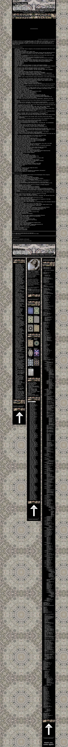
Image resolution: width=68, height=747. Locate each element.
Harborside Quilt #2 (19, 63)
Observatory (49, 428)
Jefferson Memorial (51, 419)
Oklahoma (47, 523)
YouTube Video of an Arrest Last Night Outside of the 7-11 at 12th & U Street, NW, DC (35, 87)
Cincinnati (49, 522)
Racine (48, 565)
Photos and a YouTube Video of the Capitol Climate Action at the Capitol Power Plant (34, 108)
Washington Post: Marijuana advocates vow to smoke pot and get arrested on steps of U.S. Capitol (19, 297)
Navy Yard (49, 427)
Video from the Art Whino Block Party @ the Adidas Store (31, 15)
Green (45, 343)
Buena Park (49, 370)
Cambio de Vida (18, 165)
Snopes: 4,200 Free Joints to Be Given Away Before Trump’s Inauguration (19, 318)
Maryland (46, 473)
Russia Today (47, 641)
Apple (45, 285)
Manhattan (51, 509)
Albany (48, 505)
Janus (46, 672)
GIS (44, 334)
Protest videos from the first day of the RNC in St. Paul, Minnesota (30, 139)
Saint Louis (49, 494)
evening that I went (29, 40)
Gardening (46, 332)
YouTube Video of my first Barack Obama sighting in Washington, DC (31, 126)
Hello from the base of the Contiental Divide (19, 396)
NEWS (38, 11)
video (16, 40)
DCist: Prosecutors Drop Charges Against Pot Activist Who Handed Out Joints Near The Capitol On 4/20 (20, 281)
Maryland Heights (50, 492)
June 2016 (32, 411)
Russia (48, 589)
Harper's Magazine (48, 626)
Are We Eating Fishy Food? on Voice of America (19, 358)
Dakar (50, 591)
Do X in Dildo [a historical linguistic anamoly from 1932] (28, 163)
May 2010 (32, 431)
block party (25, 233)
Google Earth (46, 338)
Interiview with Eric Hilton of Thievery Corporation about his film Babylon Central (34, 60)
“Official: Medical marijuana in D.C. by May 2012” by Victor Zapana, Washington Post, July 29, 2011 (19, 377)
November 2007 (33, 453)
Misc (45, 676)
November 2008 (33, 444)
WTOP (46, 659)
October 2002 (32, 498)
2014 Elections (46, 268)
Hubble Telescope (47, 350)
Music (35, 233)
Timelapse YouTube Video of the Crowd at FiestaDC (26, 82)
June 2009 (32, 439)
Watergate (49, 443)
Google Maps (46, 339)
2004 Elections (46, 267)
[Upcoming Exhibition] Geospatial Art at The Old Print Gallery (29, 178)
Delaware (46, 447)
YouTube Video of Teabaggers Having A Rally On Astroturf (28, 83)
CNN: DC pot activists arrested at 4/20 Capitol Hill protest (20, 289)
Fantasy (45, 325)
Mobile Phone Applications (49, 605)
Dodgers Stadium (50, 373)
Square (48, 684)
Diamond (48, 678)
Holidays (45, 348)
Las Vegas (49, 499)
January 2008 (32, 452)
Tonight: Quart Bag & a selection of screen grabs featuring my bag (30, 208)
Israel (48, 582)
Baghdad (50, 581)
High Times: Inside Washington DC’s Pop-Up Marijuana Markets (19, 268)
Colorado (46, 389)
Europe (48, 569)
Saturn (48, 540)
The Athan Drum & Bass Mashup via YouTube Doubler (27, 159)
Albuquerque (49, 503)
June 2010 (32, 430)
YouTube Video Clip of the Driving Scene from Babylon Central (29, 56)
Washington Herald (48, 654)
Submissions (46, 696)
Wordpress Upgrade (47, 715)
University (45, 702)
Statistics (45, 692)
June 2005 (32, 475)
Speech (45, 689)
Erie (47, 528)
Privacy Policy (42, 255)
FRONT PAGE (16, 11)
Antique (45, 282)
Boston (48, 480)
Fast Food (45, 327)
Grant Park (51, 460)
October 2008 (32, 445)
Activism (45, 273)
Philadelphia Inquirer (49, 640)
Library (45, 358)
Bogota (52, 596)
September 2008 (33, 446)
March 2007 (32, 459)
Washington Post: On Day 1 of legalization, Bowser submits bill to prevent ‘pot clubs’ (19, 340)
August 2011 (32, 420)
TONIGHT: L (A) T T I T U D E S (22, 217)
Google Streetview (47, 340)
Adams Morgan (50, 396)
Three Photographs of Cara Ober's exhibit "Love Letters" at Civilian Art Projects (33, 188)
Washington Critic (47, 706)
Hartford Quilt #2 (18, 311)
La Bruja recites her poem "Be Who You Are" (25, 141)
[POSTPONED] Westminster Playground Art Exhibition (27, 186)
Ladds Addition (50, 526)
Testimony (45, 697)
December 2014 (33, 414)
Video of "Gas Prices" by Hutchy (22, 146)
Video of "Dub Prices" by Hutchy (22, 137)
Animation (45, 281)
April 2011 (32, 423)
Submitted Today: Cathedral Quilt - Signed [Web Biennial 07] (29, 224)
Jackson (48, 487)
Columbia (48, 534)
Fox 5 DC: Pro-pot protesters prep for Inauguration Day (19, 309)
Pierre (48, 535)
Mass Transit (46, 603)
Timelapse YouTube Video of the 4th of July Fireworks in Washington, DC (32, 95)
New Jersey (47, 501)
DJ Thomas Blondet (29, 41)
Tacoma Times (47, 645)
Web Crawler (46, 713)
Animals (45, 280)
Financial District (51, 385)
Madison (48, 564)
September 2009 (33, 437)
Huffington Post (48, 628)
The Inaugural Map (32, 388)
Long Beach (51, 376)
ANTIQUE (31, 12)
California (47, 368)
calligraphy (46, 300)
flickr (45, 329)
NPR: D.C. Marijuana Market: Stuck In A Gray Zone (19, 284)
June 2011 (32, 421)
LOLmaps (30, 387)
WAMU (46, 650)
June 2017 (32, 407)
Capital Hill (49, 398)
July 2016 (32, 410)
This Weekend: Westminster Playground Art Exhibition (27, 187)
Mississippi (47, 486)
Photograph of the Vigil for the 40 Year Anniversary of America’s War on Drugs (20, 384)
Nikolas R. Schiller (22, 255)
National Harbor (50, 478)
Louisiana (47, 469)
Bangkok (48, 551)
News (45, 612)
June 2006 (32, 466)
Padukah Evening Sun (49, 636)
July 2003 (32, 491)
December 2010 (33, 426)
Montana (46, 495)
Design (45, 322)
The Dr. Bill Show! (19, 153)
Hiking (45, 346)
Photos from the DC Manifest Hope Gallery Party (26, 121)
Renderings (46, 669)
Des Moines (49, 465)
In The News (46, 351)
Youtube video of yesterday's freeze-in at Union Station (27, 164)
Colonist (29, 255)
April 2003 (32, 493)
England (50, 573)
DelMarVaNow (47, 622)
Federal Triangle (50, 407)
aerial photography (47, 278)
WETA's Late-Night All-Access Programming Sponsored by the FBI (30, 94)
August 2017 (32, 406)
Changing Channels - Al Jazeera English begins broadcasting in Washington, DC (33, 96)
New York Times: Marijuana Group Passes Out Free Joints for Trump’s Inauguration (20, 306)
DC (45, 395)
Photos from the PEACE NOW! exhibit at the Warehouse (27, 216)
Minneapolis (49, 485)
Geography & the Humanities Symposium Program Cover (28, 222)
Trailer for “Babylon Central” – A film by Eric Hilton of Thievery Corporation (32, 61)
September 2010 (33, 428)
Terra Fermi (31, 385)
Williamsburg (53, 508)
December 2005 (33, 470)
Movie (45, 606)
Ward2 (48, 435)
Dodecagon (49, 679)
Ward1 (48, 434)
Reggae (37, 233)
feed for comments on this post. (21, 239)
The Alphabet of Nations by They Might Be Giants (26, 167)
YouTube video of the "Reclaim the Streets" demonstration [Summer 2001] (32, 129)
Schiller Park (49, 461)
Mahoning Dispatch (48, 630)
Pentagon (48, 559)
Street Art (45, 695)
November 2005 (33, 471)
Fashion (45, 326)
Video (45, 704)
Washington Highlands (49, 442)
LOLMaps (45, 602)
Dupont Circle (49, 405)
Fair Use (46, 255)
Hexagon (48, 680)
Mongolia (48, 585)
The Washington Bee (49, 647)
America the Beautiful (19, 393)
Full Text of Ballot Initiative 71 (19, 353)
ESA (44, 324)
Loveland (48, 393)
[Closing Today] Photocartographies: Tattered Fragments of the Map (30, 193)
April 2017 (32, 408)
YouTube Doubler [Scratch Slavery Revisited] (25, 161)
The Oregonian (47, 646)
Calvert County (50, 476)
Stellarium (45, 693)
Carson (50, 371)
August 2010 (32, 429)
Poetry (45, 665)
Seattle (48, 561)
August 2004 (32, 482)
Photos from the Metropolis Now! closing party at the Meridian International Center (34, 189)
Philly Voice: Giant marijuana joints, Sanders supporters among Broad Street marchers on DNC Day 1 (20, 329)
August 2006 (32, 464)
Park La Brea (51, 377)
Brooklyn (50, 507)
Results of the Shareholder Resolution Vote (20, 352)
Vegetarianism (46, 703)
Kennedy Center (50, 414)
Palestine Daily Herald (49, 637)
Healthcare (46, 345)
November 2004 (33, 480)
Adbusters (45, 277)
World (46, 566)
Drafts (46, 310)
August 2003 (32, 490)
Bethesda (48, 475)
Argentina (51, 592)
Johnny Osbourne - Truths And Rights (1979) (25, 92)
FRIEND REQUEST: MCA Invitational (23, 185)
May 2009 (32, 440)
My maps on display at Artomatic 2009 (23, 198)
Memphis (48, 543)
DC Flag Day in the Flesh (20, 50)
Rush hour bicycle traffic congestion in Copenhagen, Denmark (29, 160)
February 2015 (32, 412)
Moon (48, 539)
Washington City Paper (49, 651)
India (48, 580)
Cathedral (49, 399)
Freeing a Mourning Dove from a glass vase (25, 51)
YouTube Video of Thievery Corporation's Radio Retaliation (28, 132)
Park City (48, 553)
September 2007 (33, 455)
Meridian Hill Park (50, 425)
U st (47, 433)
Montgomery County (51, 477)
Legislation (47, 317)
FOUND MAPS (46, 11)
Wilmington (49, 448)
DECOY (14, 43)
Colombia (51, 595)
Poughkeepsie (49, 516)
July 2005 (32, 474)
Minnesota (47, 484)
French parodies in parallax (21, 169)
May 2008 (32, 449)
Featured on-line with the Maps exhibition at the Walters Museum (30, 215)
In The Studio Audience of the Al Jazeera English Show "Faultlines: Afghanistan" (33, 73)
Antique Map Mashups (33, 386)
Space (46, 536)
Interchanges (51, 374)
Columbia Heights (50, 402)
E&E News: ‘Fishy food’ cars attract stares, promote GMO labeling (20, 360)
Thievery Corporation (19, 42)
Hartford (48, 394)
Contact (52, 255)
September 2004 (33, 481)
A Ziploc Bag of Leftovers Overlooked (23, 206)
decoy (28, 233)
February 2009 (32, 442)
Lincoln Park (49, 415)
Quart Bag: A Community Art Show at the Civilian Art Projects (29, 147)
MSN (44, 608)
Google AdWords (47, 337)
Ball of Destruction (32, 390)
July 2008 (32, 447)
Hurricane (47, 708)
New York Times (48, 633)
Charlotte (48, 518)
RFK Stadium (49, 430)
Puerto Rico (47, 530)
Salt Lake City (49, 554)
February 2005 (32, 478)
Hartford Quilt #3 (18, 310)
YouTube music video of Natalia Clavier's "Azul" (26, 110)
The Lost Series (32, 384)
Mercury (48, 538)
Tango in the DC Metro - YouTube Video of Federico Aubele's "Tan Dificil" (32, 131)
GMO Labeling (46, 335)
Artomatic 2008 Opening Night (22, 212)
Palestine (48, 587)
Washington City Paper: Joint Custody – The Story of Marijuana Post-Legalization (20, 277)
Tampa (48, 453)
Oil (44, 661)
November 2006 (33, 462)
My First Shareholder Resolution (19, 355)
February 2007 (32, 460)
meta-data (45, 604)
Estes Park (49, 391)
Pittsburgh (49, 529)
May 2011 (32, 422)
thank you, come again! (49, 743)
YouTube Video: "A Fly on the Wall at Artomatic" (26, 97)
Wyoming (46, 600)
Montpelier (49, 555)
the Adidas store (38, 40)
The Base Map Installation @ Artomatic (24, 158)
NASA (45, 611)
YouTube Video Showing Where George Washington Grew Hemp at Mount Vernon (33, 59)
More (48, 681)
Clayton (48, 490)
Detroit (48, 483)
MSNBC (46, 631)
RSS (49, 255)
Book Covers (46, 297)
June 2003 (32, 492)
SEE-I (27, 42)
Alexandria (49, 557)
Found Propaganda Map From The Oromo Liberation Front (28, 71)
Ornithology (46, 662)
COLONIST (41, 11)
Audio (45, 290)
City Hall (48, 401)
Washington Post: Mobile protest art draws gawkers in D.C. (19, 363)
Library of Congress (47, 359)
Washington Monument (51, 424)
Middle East (49, 584)
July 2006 (32, 465)
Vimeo (45, 705)
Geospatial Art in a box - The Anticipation (24, 200)
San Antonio (49, 549)
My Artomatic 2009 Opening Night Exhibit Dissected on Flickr (29, 197)
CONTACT (43, 12)
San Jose (48, 388)
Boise (48, 458)
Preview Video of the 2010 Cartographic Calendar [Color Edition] (30, 68)
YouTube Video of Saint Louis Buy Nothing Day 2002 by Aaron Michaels (31, 128)
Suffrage (46, 320)
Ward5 (48, 437)
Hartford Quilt (18, 312)
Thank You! (17, 226)
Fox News (47, 625)
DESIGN (35, 12)
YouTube (45, 717)
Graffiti (45, 342)
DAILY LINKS (46, 314)
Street (45, 694)
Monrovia (48, 586)
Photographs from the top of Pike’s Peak (19, 394)
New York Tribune (48, 634)
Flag (44, 328)
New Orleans (49, 471)
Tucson (48, 366)
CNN (45, 620)
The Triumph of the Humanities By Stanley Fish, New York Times (19, 392)
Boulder (48, 390)
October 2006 (32, 463)
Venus (48, 541)
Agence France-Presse (49, 614)
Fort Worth (49, 548)
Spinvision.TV (18, 166)
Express (48, 657)
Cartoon (45, 303)
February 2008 (32, 451)
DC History (46, 315)
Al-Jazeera (47, 615)
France (50, 574)
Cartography (46, 302)
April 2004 (32, 485)
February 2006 (32, 469)
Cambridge (49, 481)
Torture (45, 699)
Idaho (46, 457)
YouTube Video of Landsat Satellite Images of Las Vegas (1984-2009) (30, 107)
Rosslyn (48, 560)
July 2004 (32, 483)
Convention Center (50, 403)
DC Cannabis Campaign (49, 270)
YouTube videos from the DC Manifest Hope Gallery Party (28, 120)
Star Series (47, 685)
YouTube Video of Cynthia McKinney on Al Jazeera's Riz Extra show (30, 135)
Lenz (45, 673)
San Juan (48, 531)
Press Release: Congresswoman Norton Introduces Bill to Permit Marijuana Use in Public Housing (20, 265)
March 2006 (32, 468)
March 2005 (32, 477)
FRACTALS (52, 11)
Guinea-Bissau (49, 579)
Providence (49, 532)
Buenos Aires (52, 594)
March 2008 (32, 450)
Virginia (46, 556)
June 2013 (32, 418)
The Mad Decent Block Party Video (23, 142)
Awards (45, 291)
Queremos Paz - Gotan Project (22, 168)
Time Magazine (48, 648)
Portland (48, 525)
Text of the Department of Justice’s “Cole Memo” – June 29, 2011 (20, 371)
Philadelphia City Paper (49, 638)
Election (45, 323)
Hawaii (46, 455)
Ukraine (48, 598)
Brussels (48, 567)
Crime (45, 312)
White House (49, 444)
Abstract (46, 671)
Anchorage (49, 364)
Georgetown (46, 40)
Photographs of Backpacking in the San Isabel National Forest (20, 398)
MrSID (45, 607)
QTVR (45, 668)
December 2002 (33, 496)
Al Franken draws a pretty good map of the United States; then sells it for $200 (33, 143)
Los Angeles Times (48, 629)
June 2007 (32, 457)
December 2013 (33, 416)
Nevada (46, 498)
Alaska (46, 363)
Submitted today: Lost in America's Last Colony (26, 219)
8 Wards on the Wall (19, 227)
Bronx (50, 506)
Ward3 (48, 436)
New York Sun (47, 632)
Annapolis (49, 474)
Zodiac (45, 718)
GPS (44, 341)
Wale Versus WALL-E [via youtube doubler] (24, 152)
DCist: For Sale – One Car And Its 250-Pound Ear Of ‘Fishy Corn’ (19, 286)
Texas (46, 544)
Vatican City (49, 599)
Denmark (50, 571)
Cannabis (46, 275)
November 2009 (33, 435)
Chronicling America (48, 306)
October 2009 (32, 436)
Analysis (45, 279)
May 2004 (32, 484)
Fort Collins (49, 392)
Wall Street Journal (48, 649)
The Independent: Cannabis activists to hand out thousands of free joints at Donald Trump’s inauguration (19, 322)
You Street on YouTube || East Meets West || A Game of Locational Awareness (33, 145)
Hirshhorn (51, 417)
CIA (47, 558)
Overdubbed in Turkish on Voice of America (19, 356)
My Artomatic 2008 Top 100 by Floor (23, 210)
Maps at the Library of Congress (34, 392)
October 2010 (32, 427)
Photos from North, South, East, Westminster (25, 225)
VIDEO (39, 12)
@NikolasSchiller (48, 260)
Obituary (45, 660)
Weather (45, 707)
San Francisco (49, 383)
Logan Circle (49, 416)
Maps (46, 318)
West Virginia (47, 562)
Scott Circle (49, 431)
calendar (45, 299)
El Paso (48, 547)
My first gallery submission (21, 229)
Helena (48, 496)
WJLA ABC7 (47, 658)
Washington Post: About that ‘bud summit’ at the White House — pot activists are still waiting (19, 333)
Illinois (46, 459)
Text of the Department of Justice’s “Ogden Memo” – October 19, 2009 (20, 373)
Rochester (49, 517)
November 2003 (33, 488)
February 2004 (32, 486)
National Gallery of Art (51, 422)
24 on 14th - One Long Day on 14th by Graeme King (27, 211)
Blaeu (45, 296)
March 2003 (32, 494)
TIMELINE (34, 11)
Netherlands (51, 576)
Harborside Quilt (18, 64)
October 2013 (32, 417)
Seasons (45, 687)
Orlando (48, 451)
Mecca (48, 583)
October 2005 (32, 472)
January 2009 (32, 443)
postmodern (46, 666)
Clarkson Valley (50, 489)
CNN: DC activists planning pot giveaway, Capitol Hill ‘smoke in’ (20, 300)
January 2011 (32, 425)
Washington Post (48, 656)
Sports (45, 690)
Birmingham (49, 362)
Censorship (46, 304)
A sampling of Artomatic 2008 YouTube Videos (25, 156)
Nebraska (46, 497)
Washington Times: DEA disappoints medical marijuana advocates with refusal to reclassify (20, 326)
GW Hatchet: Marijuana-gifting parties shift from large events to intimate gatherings (20, 271)
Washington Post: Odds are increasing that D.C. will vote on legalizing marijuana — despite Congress (20, 349)
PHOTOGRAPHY (26, 12)
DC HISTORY (29, 11)
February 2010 (32, 433)
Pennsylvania (47, 527)
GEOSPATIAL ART (23, 11)
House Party (46, 349)
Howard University (50, 413)
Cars (44, 301)
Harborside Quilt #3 (19, 62)
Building (45, 298)
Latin (44, 355)
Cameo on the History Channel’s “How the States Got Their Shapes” (19, 389)
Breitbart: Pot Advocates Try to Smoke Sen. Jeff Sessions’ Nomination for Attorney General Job (19, 315)
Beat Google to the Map (48, 293)
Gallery (45, 331)
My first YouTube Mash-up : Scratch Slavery (25, 171)
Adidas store (17, 233)
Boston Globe (47, 618)
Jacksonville (49, 449)
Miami (48, 450)
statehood (45, 691)
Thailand (46, 550)
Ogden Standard (48, 635)
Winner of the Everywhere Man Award (33, 395)
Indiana (46, 462)
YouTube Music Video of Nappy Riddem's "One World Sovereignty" (30, 72)
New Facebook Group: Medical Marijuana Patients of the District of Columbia (32, 67)
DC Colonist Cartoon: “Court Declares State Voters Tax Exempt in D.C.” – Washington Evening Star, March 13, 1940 (20, 367)
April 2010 (32, 432)
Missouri (46, 488)
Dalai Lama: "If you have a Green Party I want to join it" (28, 151)
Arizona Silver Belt (48, 617)
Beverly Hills (49, 369)
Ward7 (48, 439)
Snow (46, 711)
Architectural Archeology (48, 286)
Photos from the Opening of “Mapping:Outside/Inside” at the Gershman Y (32, 181)
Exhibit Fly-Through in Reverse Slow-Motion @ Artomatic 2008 (29, 157)
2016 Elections (46, 272)
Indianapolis (49, 463)
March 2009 (32, 441)
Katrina (48, 710)
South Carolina (48, 533)
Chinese (45, 305)
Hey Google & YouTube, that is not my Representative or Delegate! (30, 113)
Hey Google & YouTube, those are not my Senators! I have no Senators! (31, 112)
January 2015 (32, 413)
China (48, 568)
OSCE (45, 663)
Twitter (45, 701)
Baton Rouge (49, 470)
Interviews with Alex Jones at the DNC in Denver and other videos (30, 138)
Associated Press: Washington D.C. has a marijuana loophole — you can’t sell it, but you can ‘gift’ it (19, 274)
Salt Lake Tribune (48, 643)
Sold (44, 688)
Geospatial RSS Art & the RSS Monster (24, 148)
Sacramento (49, 382)
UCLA (50, 379)
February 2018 (32, 404)
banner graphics (47, 292)
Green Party (46, 344)
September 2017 (33, 405)
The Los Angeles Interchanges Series (32, 383)
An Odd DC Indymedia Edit (21, 130)
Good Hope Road (50, 410)
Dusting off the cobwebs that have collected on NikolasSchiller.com (19, 343)
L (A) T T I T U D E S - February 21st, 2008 (25, 218)
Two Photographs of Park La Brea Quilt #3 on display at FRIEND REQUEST (32, 184)
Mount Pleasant (50, 426)
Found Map (46, 330)
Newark (48, 502)
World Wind (46, 716)
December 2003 (33, 487)
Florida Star (47, 624)
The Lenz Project (32, 391)
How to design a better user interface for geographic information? (30, 170)
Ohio (45, 521)
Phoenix (48, 365)
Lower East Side (52, 513)
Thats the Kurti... (18, 214)
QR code (45, 667)
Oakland (48, 380)
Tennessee (47, 542)
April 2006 (32, 467)
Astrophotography (47, 289)
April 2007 (32, 458)
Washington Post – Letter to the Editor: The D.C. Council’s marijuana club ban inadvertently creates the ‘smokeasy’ (19, 337)
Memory (46, 675)
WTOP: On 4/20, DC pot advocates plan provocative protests (20, 294)
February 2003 (32, 495)
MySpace (45, 610)
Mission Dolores (50, 387)
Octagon (48, 682)
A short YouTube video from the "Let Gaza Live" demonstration (29, 125)
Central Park (52, 511)
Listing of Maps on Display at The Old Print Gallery (27, 177)
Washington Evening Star (50, 652)
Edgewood (49, 406)
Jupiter (48, 537)
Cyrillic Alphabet (47, 313)
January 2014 (32, 415)
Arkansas (46, 367)
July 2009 (32, 438)
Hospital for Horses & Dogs (21, 228)
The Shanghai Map (32, 389)
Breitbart (46, 619)
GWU (48, 412)
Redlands (48, 381)
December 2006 (33, 461)
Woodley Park (49, 445)
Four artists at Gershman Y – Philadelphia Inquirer (26, 179)
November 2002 (33, 497)
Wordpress (46, 714)
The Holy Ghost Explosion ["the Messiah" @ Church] (27, 144)
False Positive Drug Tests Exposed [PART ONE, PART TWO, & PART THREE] (32, 106)
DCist (46, 621)
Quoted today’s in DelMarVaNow (19, 346)
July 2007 (32, 456)
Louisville (49, 468)
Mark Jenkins (47, 42)
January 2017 (32, 409)
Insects (45, 352)
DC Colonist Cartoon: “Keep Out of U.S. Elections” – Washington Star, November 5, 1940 (19, 380)
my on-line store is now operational (23, 223)
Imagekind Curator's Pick (20, 221)
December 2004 (33, 479)
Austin (48, 545)
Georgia (46, 454)
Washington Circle (50, 440)
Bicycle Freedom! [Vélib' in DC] (22, 154)
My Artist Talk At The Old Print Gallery (24, 176)
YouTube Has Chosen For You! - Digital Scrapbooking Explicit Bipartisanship (32, 150)
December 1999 (33, 499)
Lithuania (51, 575)
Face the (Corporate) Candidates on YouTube (25, 155)
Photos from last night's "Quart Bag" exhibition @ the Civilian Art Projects (32, 207)
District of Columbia (36, 255)
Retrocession (47, 319)
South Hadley (49, 482)
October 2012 (32, 419)
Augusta (48, 472)
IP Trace (45, 354)
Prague (48, 588)
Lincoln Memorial (50, 420)
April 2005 (32, 476)
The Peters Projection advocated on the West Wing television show (30, 109)
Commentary (46, 308)
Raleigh (48, 519)
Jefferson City (49, 491)
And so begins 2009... (20, 127)
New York (46, 504)
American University (49, 397)
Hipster (45, 347)
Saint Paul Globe (48, 642)
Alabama (46, 361)
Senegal (48, 590)
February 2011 (32, 424)
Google (45, 336)
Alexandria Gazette (48, 616)
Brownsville (49, 546)
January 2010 (32, 434)
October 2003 (32, 489)
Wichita (48, 466)
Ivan (47, 709)
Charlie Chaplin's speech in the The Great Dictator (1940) (28, 91)
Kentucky (46, 467)
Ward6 (48, 438)
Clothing (45, 307)
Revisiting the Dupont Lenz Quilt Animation (25, 93)
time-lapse (46, 698)
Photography (46, 664)
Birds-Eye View (47, 295)
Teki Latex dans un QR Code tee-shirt (23, 90)
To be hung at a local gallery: (21, 220)
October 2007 (32, 454)
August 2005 (32, 473)
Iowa (45, 464)
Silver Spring (49, 479)
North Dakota (47, 520)
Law (44, 356)
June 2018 (32, 403)
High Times (47, 627)
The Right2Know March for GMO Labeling (20, 364)
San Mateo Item (48, 644)
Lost (45, 674)
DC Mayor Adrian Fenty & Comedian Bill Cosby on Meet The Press (30, 124)
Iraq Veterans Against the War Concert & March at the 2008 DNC (29, 140)
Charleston (49, 563)
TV (44, 700)
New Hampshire (48, 500)
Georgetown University (49, 409)
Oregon (46, 524)
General (45, 333)
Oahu (48, 456)
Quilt (46, 677)
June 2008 (32, 448)
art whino (21, 233)
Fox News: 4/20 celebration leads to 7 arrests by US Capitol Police (19, 291)
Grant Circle (49, 411)
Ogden (48, 552)
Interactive (46, 353)
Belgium (50, 570)
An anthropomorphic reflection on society (24, 162)
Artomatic (45, 288)
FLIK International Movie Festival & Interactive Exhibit (27, 149)
